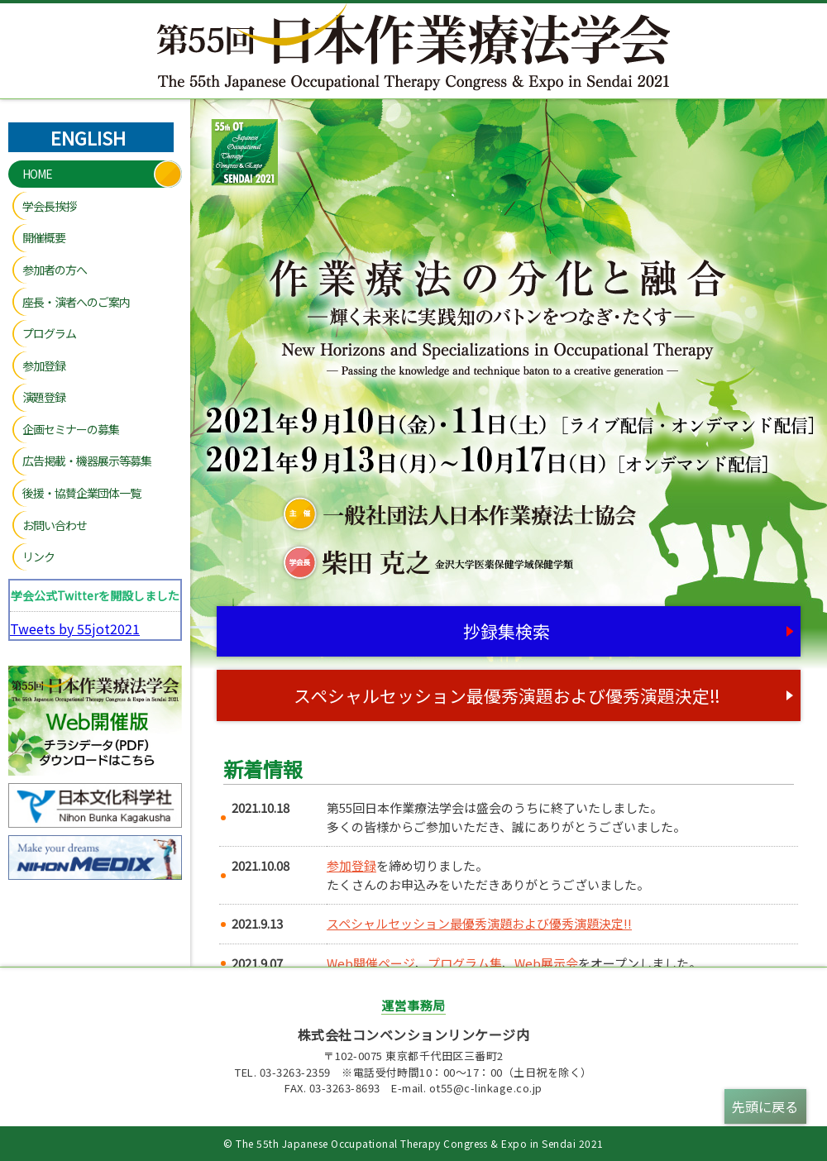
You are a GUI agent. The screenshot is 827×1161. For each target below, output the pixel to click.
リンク (38, 556)
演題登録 (43, 397)
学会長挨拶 (49, 206)
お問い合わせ (54, 525)
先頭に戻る (765, 1106)
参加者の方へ (54, 269)
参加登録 (43, 365)
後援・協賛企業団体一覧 (81, 493)
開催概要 (43, 237)
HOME (37, 173)
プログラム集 (465, 963)
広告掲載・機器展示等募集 (86, 460)
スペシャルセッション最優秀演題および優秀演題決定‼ (507, 695)
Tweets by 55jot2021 (75, 628)
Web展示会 (546, 963)
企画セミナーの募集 (70, 429)
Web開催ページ (371, 963)
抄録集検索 (506, 631)
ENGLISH (88, 137)
